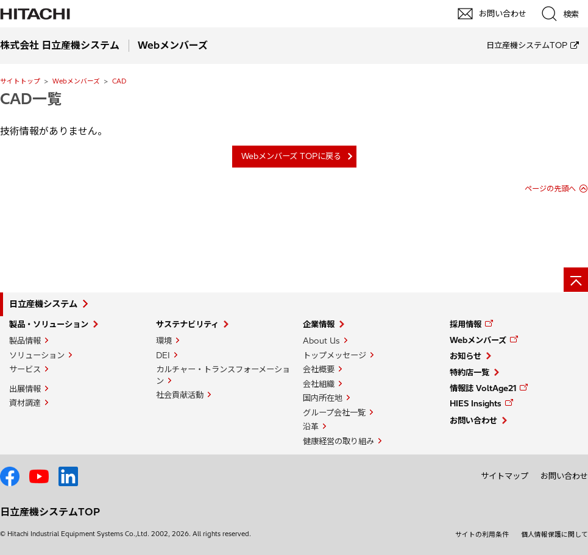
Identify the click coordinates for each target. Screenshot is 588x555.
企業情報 (319, 324)
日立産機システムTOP (526, 45)
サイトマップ (504, 476)
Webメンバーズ (76, 81)
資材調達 (25, 403)
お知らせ (465, 356)
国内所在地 (322, 398)
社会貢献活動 (180, 395)
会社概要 (319, 369)
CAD (119, 81)
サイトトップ (20, 81)
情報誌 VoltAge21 (483, 388)
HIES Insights (475, 403)
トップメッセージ (334, 355)
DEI (163, 355)
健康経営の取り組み (338, 441)
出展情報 (25, 389)
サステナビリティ (187, 324)
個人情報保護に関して (554, 534)
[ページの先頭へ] (576, 279)
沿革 (311, 426)
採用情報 (465, 324)
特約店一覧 (469, 372)
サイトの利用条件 (482, 534)
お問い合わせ (473, 420)
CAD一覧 (31, 99)
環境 (164, 340)
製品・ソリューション (48, 324)
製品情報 (25, 340)
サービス (25, 369)
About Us (321, 340)
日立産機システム (43, 304)
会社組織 (319, 384)
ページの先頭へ (550, 188)
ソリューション (37, 355)
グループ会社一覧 (334, 412)
